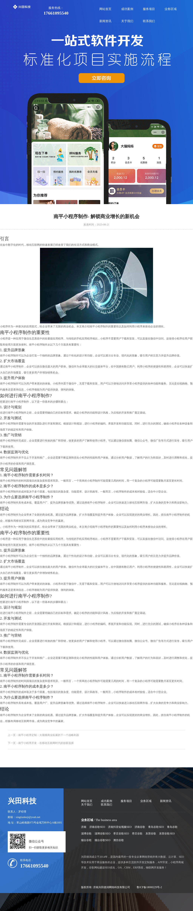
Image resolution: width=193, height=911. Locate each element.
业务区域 (171, 9)
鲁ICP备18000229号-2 (149, 887)
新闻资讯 (105, 21)
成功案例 (127, 9)
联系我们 (149, 21)
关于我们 (127, 21)
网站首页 (105, 9)
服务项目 (149, 9)
